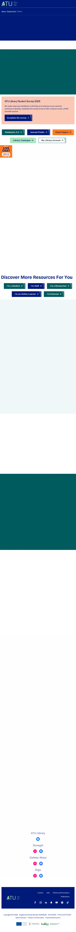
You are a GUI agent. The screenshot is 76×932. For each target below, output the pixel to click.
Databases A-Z (12, 132)
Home (3, 11)
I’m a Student (13, 286)
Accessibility (52, 915)
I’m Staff (35, 286)
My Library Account (50, 140)
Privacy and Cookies (64, 915)
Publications (65, 896)
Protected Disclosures (52, 918)
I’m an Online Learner (25, 294)
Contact (40, 893)
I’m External (53, 294)
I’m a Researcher (58, 286)
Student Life (11, 11)
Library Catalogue (22, 140)
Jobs (48, 893)
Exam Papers (62, 132)
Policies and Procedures (61, 893)
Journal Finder (37, 132)
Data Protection (21, 918)
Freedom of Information (36, 918)
